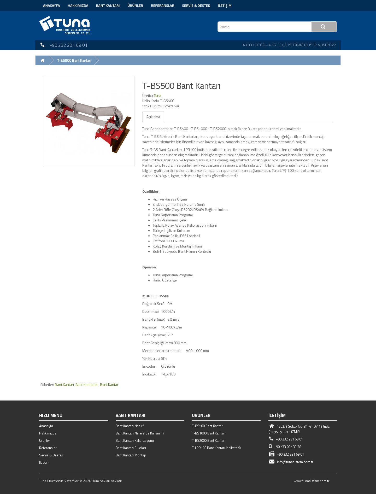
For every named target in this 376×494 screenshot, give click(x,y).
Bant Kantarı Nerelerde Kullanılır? (140, 433)
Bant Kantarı (108, 5)
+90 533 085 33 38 (284, 446)
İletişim (225, 5)
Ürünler (135, 5)
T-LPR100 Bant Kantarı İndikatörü (216, 447)
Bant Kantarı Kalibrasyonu (135, 440)
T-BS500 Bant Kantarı (74, 60)
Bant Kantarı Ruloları (131, 447)
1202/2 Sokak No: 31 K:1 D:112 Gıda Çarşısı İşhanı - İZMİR (299, 429)
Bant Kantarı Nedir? (130, 425)
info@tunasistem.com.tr (290, 461)
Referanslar (162, 5)
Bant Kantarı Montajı (131, 455)
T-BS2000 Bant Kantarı (208, 440)
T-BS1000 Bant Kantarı (208, 433)
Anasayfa (51, 5)
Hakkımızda (78, 5)
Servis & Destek (196, 5)
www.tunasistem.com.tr (312, 481)
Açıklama (153, 116)
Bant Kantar (109, 384)
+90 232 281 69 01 (285, 439)
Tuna (157, 95)
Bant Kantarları (86, 384)
